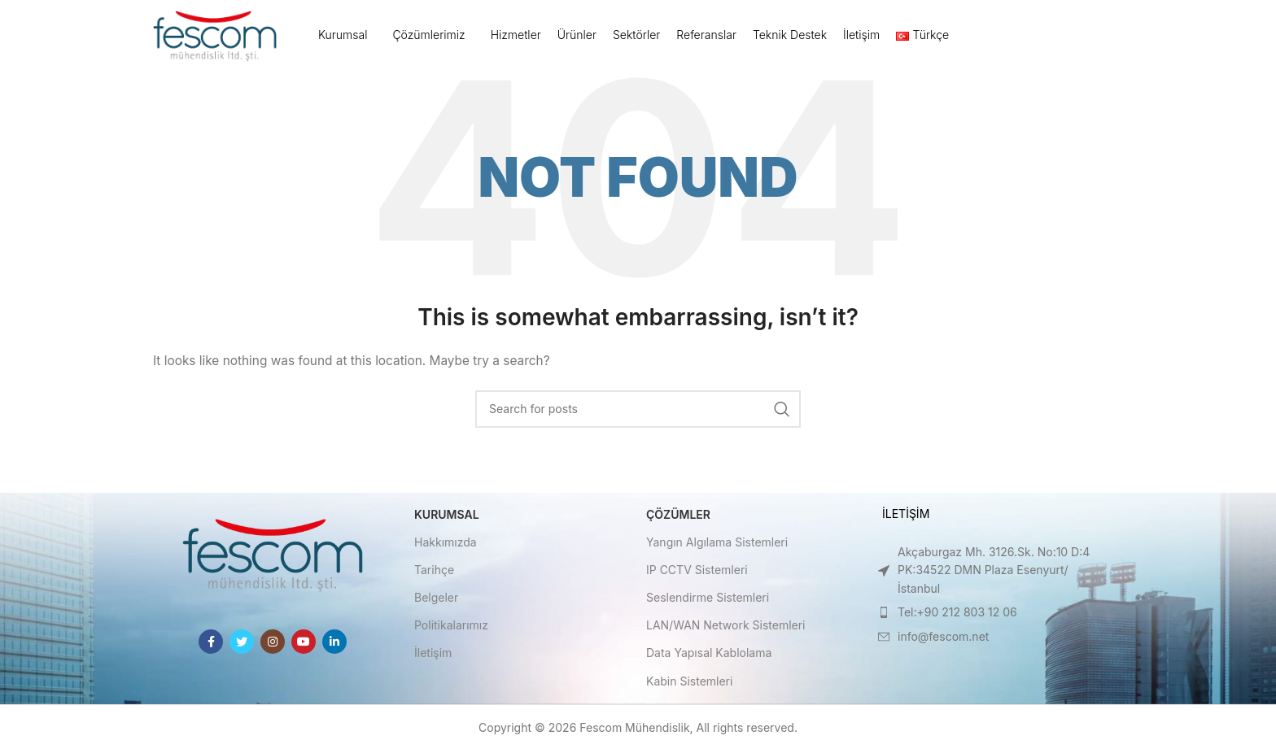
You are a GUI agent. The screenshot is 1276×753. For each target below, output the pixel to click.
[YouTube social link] (303, 643)
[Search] (638, 410)
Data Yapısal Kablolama (708, 655)
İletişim (433, 655)
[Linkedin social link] (334, 643)
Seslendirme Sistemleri (707, 599)
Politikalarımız (451, 627)
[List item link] (986, 572)
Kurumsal (446, 516)
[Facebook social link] (211, 643)
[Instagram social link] (272, 643)
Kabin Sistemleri (689, 683)
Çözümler (678, 516)
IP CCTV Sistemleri (697, 571)
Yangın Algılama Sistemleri (717, 544)
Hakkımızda (445, 544)
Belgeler (436, 599)
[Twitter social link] (241, 643)
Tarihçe (434, 571)
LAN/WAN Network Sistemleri (726, 627)
